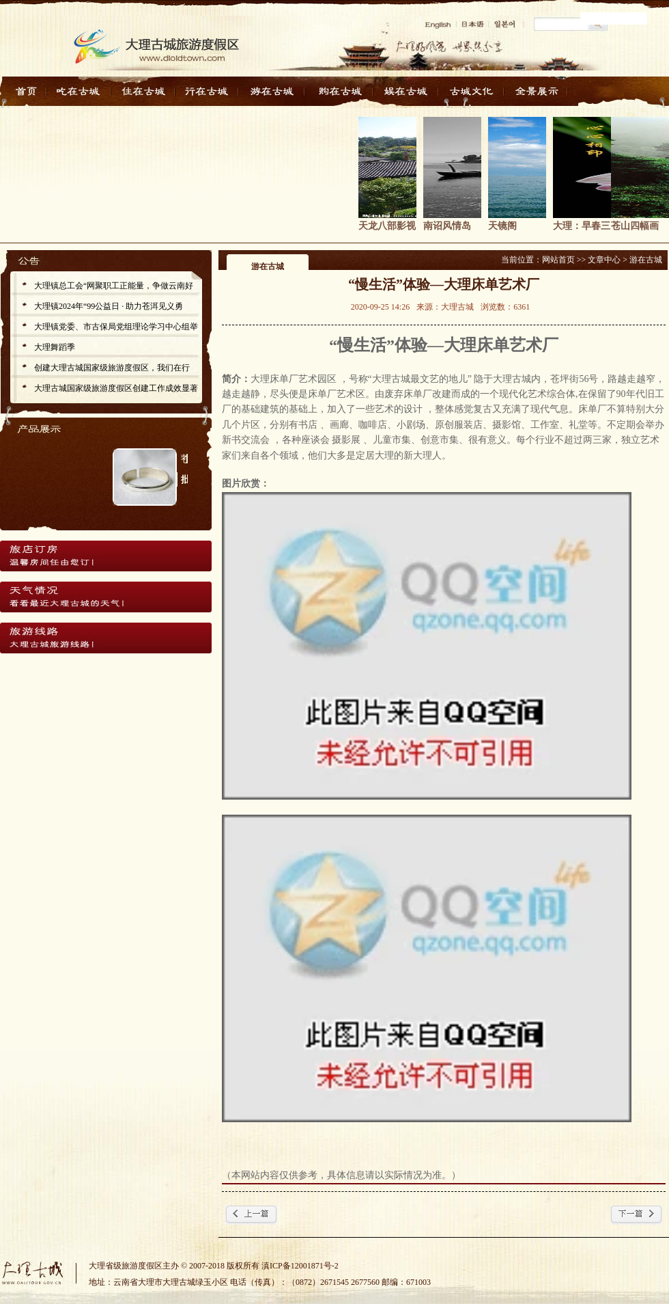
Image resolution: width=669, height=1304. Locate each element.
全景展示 (534, 95)
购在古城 (339, 95)
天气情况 (105, 597)
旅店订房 (105, 556)
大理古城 (37, 1271)
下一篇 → (636, 1215)
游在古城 (274, 95)
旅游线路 (105, 638)
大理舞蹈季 (54, 347)
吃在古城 (80, 95)
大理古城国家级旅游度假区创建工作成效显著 (116, 388)
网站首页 (558, 259)
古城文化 (469, 95)
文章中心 (604, 259)
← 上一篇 (251, 1215)
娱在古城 (404, 95)
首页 (27, 95)
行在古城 (209, 95)
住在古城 (145, 95)
